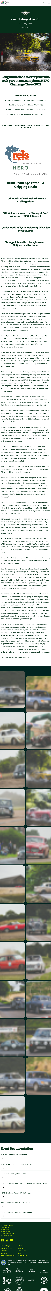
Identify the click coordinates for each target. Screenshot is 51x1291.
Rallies (20, 1246)
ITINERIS (20, 1248)
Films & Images (22, 1255)
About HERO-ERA (6, 1248)
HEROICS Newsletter (8, 1255)
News (19, 1253)
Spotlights (4, 1253)
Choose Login (5, 1246)
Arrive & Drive (22, 1251)
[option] (25, 52)
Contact (3, 1251)
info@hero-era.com (6, 1235)
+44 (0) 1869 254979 (8, 1233)
